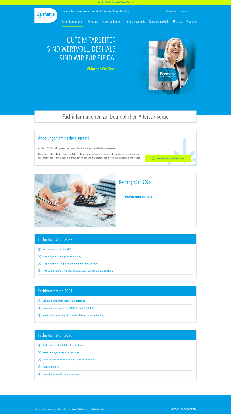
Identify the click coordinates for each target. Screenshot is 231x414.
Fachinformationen (72, 21)
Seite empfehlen (97, 409)
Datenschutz (171, 11)
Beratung (93, 21)
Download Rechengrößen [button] (138, 196)
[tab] (115, 72)
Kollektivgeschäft (135, 21)
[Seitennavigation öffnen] (194, 11)
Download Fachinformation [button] (168, 158)
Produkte (191, 21)
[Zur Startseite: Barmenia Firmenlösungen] (45, 16)
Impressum (183, 11)
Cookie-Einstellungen (80, 409)
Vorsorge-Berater (112, 21)
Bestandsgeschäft (159, 21)
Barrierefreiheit (64, 409)
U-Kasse (177, 21)
